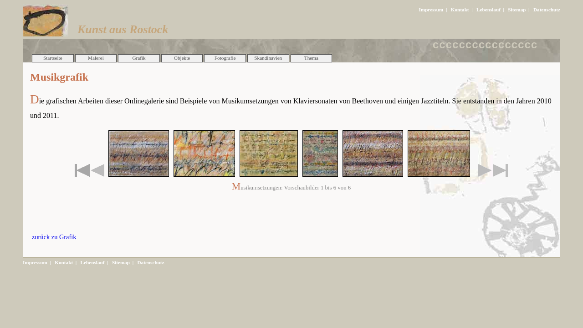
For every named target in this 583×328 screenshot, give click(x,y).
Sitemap (517, 9)
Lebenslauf (488, 9)
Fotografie (225, 58)
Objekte (182, 58)
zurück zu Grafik (54, 237)
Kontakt (460, 9)
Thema (311, 58)
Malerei (96, 58)
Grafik (138, 58)
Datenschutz (546, 9)
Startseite (52, 58)
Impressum (431, 9)
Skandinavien (268, 58)
